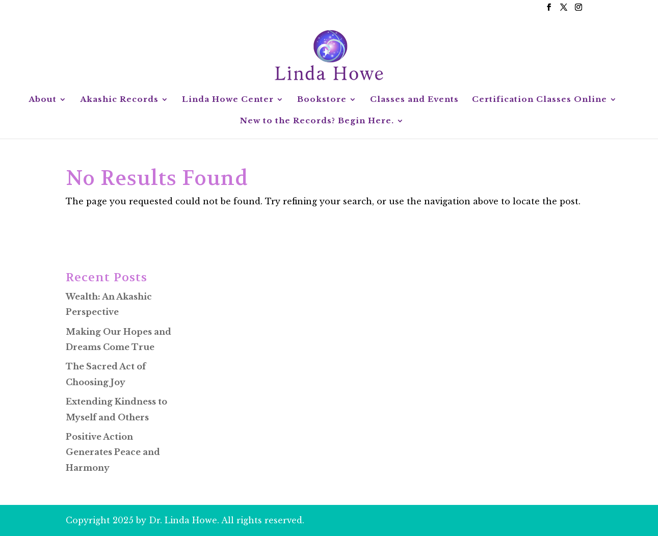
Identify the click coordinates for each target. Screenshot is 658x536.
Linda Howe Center (228, 100)
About (43, 100)
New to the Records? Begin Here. (317, 121)
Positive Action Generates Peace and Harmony (113, 452)
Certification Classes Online (539, 100)
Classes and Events (414, 100)
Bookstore (322, 100)
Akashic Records (119, 100)
